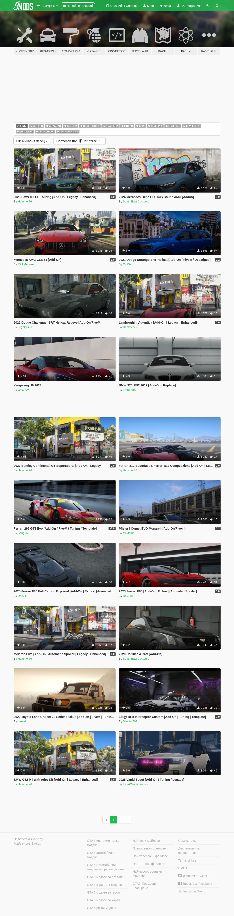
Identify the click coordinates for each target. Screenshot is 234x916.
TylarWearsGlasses (135, 784)
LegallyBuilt (25, 327)
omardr (22, 721)
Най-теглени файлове (148, 864)
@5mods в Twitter (192, 876)
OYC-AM (23, 389)
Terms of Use (187, 860)
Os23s (127, 264)
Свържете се (187, 840)
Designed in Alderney (28, 839)
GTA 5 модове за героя (103, 892)
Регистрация (188, 5)
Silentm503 (130, 721)
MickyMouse (26, 264)
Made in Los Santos (27, 843)
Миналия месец (31, 141)
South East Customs (136, 201)
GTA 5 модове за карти (103, 900)
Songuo (23, 533)
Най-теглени (79, 141)
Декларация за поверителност (189, 851)
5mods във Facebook (195, 884)
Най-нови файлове (146, 840)
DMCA (182, 868)
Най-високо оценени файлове (147, 874)
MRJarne (129, 533)
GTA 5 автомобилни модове (101, 855)
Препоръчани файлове (149, 848)
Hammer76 (25, 201)
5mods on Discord (192, 891)
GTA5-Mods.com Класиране (144, 886)
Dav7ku (23, 595)
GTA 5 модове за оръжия (105, 877)
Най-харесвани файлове (150, 856)
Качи (148, 5)
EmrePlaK (129, 389)
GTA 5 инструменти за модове (102, 843)
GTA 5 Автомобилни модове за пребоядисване (105, 867)
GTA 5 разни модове (101, 908)
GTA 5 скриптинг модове (104, 884)
